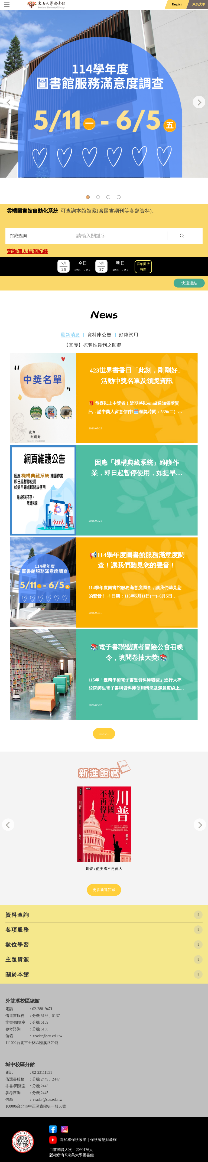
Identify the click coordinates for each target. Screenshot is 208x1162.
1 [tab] (88, 198)
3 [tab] (109, 198)
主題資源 (17, 959)
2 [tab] (99, 198)
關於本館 (17, 974)
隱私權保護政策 (73, 1140)
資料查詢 (17, 915)
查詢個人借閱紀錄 (27, 251)
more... (104, 734)
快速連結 (189, 283)
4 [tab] (119, 198)
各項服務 (17, 929)
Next (199, 102)
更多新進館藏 (104, 890)
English (177, 4)
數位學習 (17, 944)
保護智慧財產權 (103, 1140)
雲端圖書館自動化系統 (32, 211)
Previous (9, 102)
